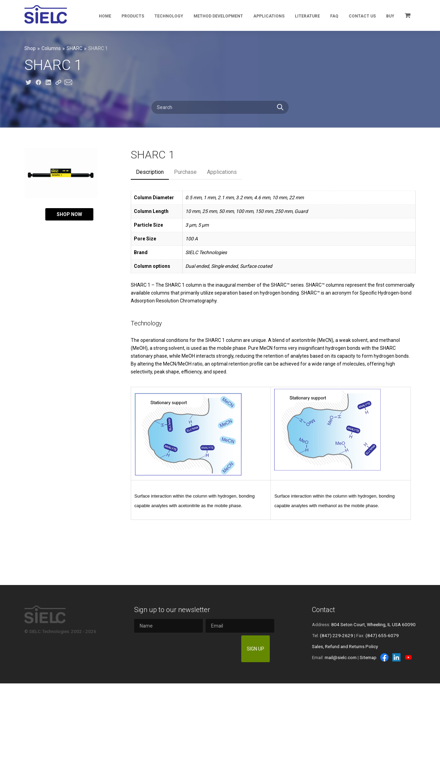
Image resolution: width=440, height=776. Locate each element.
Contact (323, 610)
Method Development (218, 16)
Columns (51, 48)
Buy (390, 16)
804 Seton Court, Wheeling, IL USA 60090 (373, 624)
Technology (168, 16)
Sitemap (368, 657)
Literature (307, 16)
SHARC (74, 48)
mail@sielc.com (341, 657)
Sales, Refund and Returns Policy (345, 646)
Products (132, 16)
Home (105, 16)
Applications (269, 16)
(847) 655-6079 (382, 635)
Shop (30, 48)
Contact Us (362, 16)
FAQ (334, 16)
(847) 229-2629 (336, 635)
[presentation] (186, 648)
